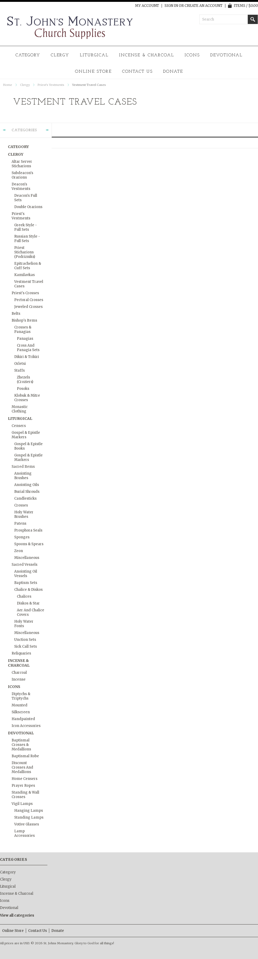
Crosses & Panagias (22, 329)
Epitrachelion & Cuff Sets (27, 265)
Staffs (19, 370)
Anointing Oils (26, 485)
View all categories (17, 915)
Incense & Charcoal (146, 55)
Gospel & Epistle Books (28, 446)
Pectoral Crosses (28, 300)
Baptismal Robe (25, 756)
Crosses (21, 505)
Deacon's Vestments (21, 186)
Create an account (203, 6)
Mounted (19, 705)
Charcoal (19, 672)
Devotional (226, 55)
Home (7, 85)
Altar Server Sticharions (22, 163)
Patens (20, 523)
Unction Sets (25, 639)
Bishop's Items (24, 320)
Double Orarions (28, 207)
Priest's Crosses (25, 293)
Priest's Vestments (51, 85)
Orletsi (20, 363)
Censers (19, 426)
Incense (19, 679)
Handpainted (23, 719)
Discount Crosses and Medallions (22, 767)
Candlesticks (25, 498)
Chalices (24, 596)
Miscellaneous (26, 557)
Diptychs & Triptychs (21, 696)
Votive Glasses (26, 824)
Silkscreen (21, 712)
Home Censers (24, 778)
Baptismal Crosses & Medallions (21, 744)
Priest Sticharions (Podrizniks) (24, 252)
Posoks (23, 388)
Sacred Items (23, 466)
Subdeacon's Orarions (22, 175)
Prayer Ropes (23, 785)
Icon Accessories (26, 726)
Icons (192, 55)
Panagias (25, 338)
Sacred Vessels (24, 564)
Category (28, 55)
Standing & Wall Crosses (25, 794)
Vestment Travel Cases (28, 283)
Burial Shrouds (26, 491)
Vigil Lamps (22, 803)
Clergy (60, 55)
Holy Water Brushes (23, 514)
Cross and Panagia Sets (28, 347)
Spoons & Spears (28, 544)
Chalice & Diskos (28, 589)
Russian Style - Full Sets (27, 238)
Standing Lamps (28, 817)
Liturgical (94, 55)
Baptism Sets (25, 583)
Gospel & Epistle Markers (26, 434)
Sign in (171, 6)
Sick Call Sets (25, 646)
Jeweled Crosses (28, 306)
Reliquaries (21, 653)
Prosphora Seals (28, 530)
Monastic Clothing (20, 409)
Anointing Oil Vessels (25, 573)
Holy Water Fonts (23, 623)
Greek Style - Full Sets (25, 227)
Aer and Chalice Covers (30, 612)
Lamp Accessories (24, 833)
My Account (147, 6)
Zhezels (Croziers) (25, 379)
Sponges (21, 537)
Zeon (18, 551)
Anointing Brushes (23, 475)
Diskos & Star (28, 603)
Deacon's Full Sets (25, 197)
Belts (16, 313)
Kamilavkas (24, 275)
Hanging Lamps (28, 810)
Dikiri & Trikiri (26, 357)
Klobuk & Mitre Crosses (27, 397)
